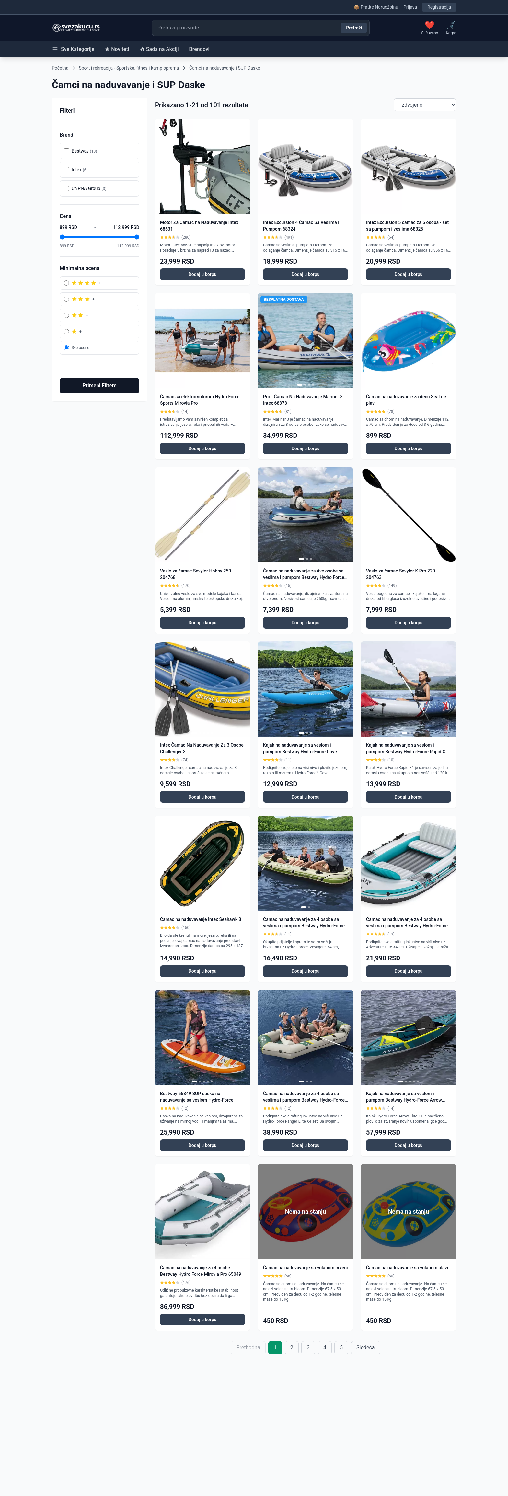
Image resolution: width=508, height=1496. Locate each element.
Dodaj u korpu (203, 274)
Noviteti (117, 49)
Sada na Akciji (159, 49)
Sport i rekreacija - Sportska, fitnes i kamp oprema (129, 68)
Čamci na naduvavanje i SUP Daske (224, 68)
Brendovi (199, 49)
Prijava (410, 7)
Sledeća (365, 1347)
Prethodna (248, 1347)
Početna (60, 68)
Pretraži (354, 27)
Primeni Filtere (99, 385)
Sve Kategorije (73, 49)
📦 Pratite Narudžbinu (376, 7)
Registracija (439, 7)
